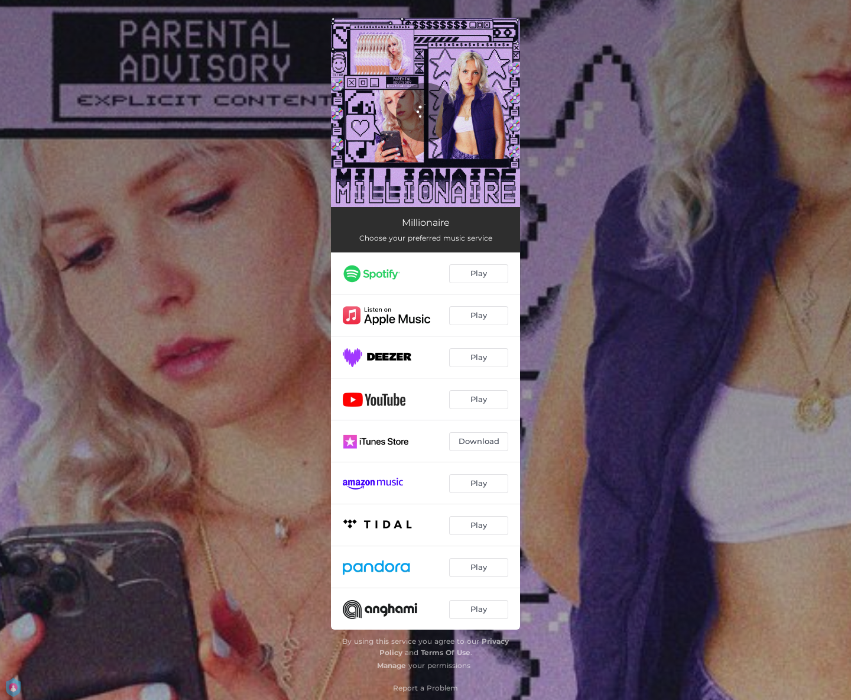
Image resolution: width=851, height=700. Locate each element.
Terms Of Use (445, 652)
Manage (391, 665)
